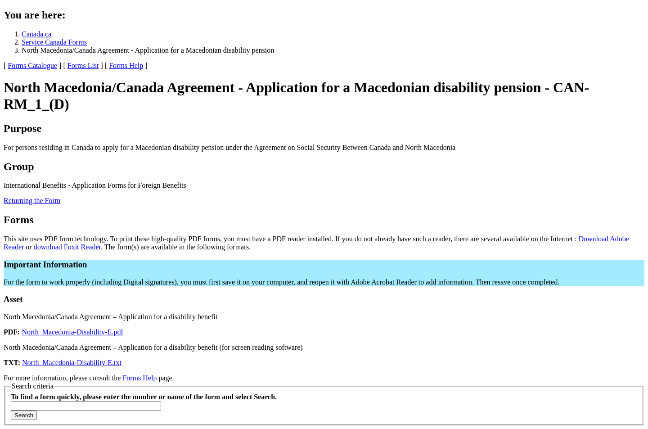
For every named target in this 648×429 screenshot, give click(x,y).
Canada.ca (36, 34)
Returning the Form (32, 200)
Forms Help (126, 65)
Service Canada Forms (54, 42)
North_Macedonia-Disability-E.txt (72, 362)
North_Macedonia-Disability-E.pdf (72, 332)
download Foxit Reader (67, 247)
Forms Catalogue (32, 65)
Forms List (83, 65)
